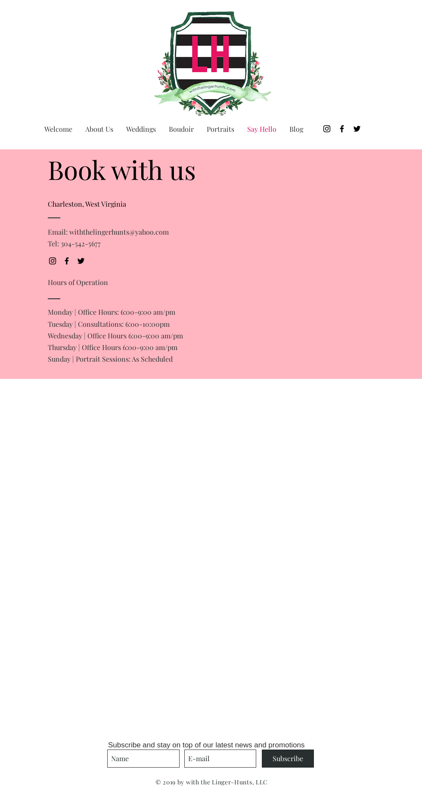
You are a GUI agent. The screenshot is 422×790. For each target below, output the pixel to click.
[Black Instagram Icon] (327, 128)
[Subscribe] (288, 759)
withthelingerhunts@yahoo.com (119, 231)
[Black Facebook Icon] (342, 128)
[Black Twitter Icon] (357, 128)
